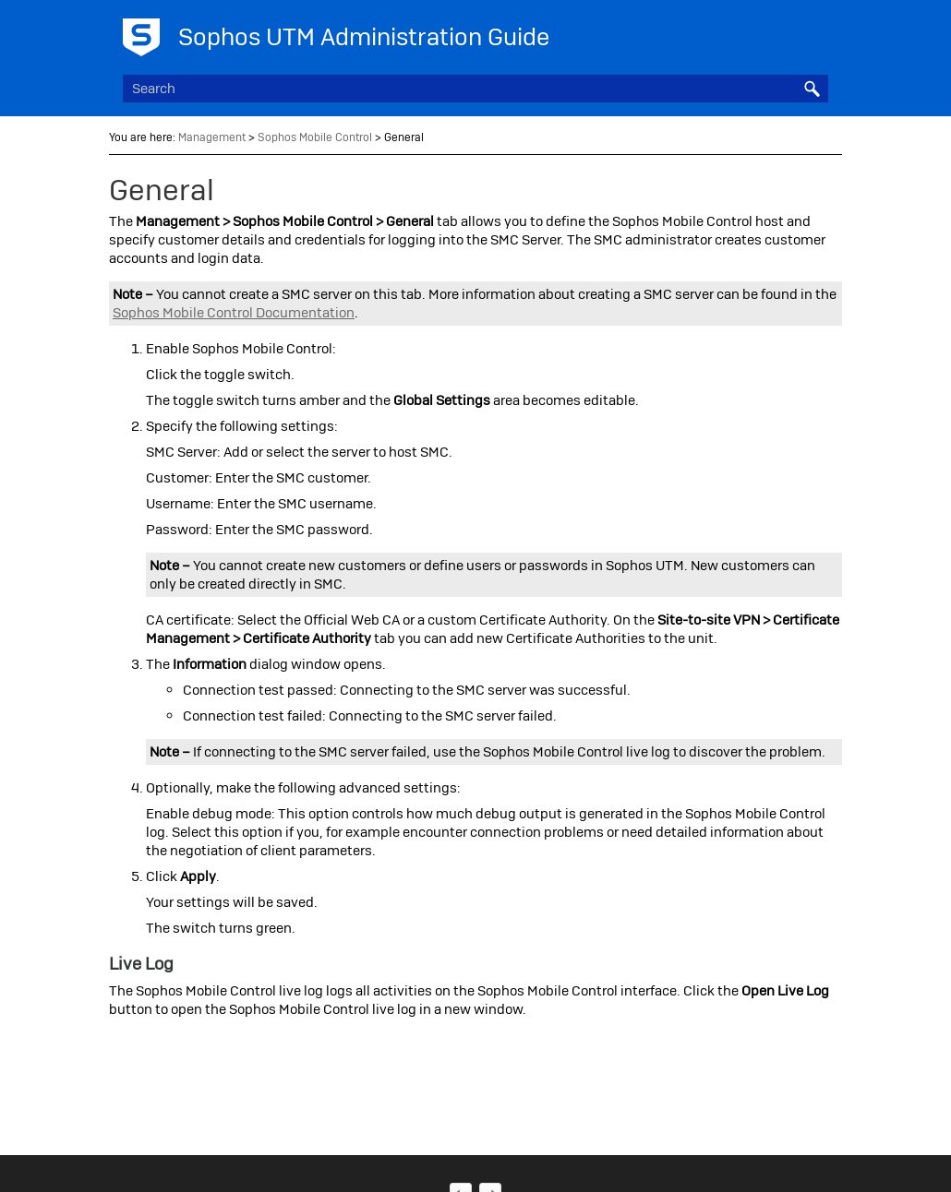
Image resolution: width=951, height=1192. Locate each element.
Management (212, 137)
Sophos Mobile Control (315, 137)
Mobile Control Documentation (234, 313)
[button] (811, 88)
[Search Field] (475, 88)
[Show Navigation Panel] (818, 32)
